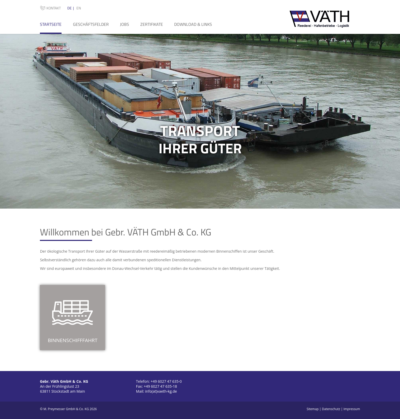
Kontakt (53, 8)
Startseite (51, 24)
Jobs (124, 24)
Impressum (351, 409)
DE (69, 8)
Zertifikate (151, 24)
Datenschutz (331, 409)
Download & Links (193, 24)
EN (78, 8)
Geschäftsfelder (91, 24)
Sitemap (313, 409)
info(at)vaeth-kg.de (161, 391)
